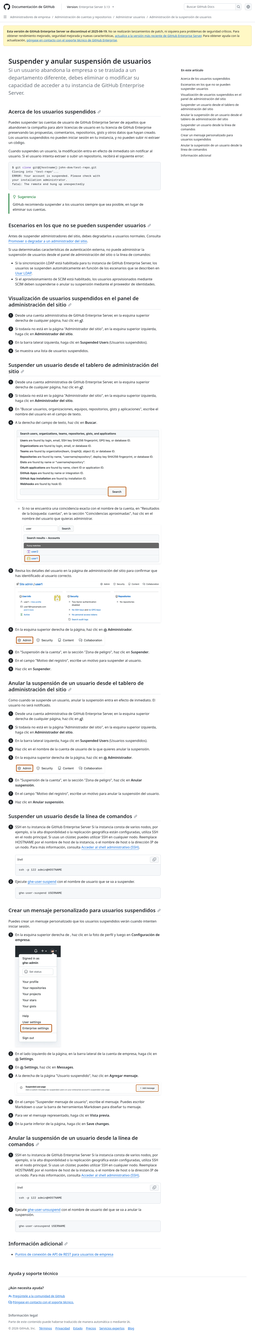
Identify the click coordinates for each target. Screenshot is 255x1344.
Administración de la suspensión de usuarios (180, 17)
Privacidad (62, 1328)
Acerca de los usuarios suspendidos (54, 111)
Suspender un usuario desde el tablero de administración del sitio (83, 368)
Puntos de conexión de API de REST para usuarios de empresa (64, 1254)
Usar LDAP (23, 273)
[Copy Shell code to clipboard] (154, 860)
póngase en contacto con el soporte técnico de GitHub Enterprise (72, 40)
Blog (131, 1328)
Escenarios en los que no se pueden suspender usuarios (79, 225)
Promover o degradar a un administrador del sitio (47, 241)
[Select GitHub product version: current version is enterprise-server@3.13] (90, 7)
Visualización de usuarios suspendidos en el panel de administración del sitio (73, 301)
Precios (91, 1328)
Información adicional (38, 1243)
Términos (45, 1328)
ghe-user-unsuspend (44, 1209)
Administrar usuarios (130, 17)
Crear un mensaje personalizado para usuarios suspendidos (84, 910)
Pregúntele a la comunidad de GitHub (36, 1296)
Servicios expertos (112, 1328)
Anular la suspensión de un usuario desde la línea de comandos (73, 1141)
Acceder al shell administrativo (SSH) (110, 847)
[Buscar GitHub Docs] (209, 7)
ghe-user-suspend (42, 881)
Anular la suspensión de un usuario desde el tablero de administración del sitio (76, 686)
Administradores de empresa (30, 17)
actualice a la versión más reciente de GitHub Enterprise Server (158, 36)
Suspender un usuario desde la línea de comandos (72, 816)
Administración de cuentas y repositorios (83, 17)
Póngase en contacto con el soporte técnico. (41, 1302)
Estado (77, 1328)
